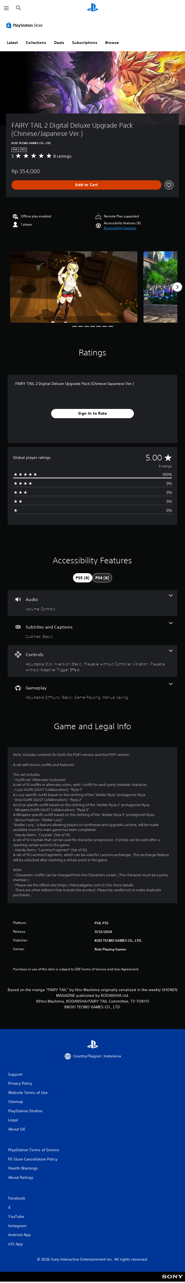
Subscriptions (84, 42)
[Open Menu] (6, 8)
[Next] (177, 287)
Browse (112, 42)
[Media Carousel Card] (73, 287)
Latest (12, 42)
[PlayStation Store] (25, 25)
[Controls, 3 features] (92, 661)
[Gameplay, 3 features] (92, 691)
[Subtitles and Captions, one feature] (92, 631)
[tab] (82, 577)
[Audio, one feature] (92, 603)
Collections (36, 42)
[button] (120, 228)
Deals (59, 42)
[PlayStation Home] (92, 8)
